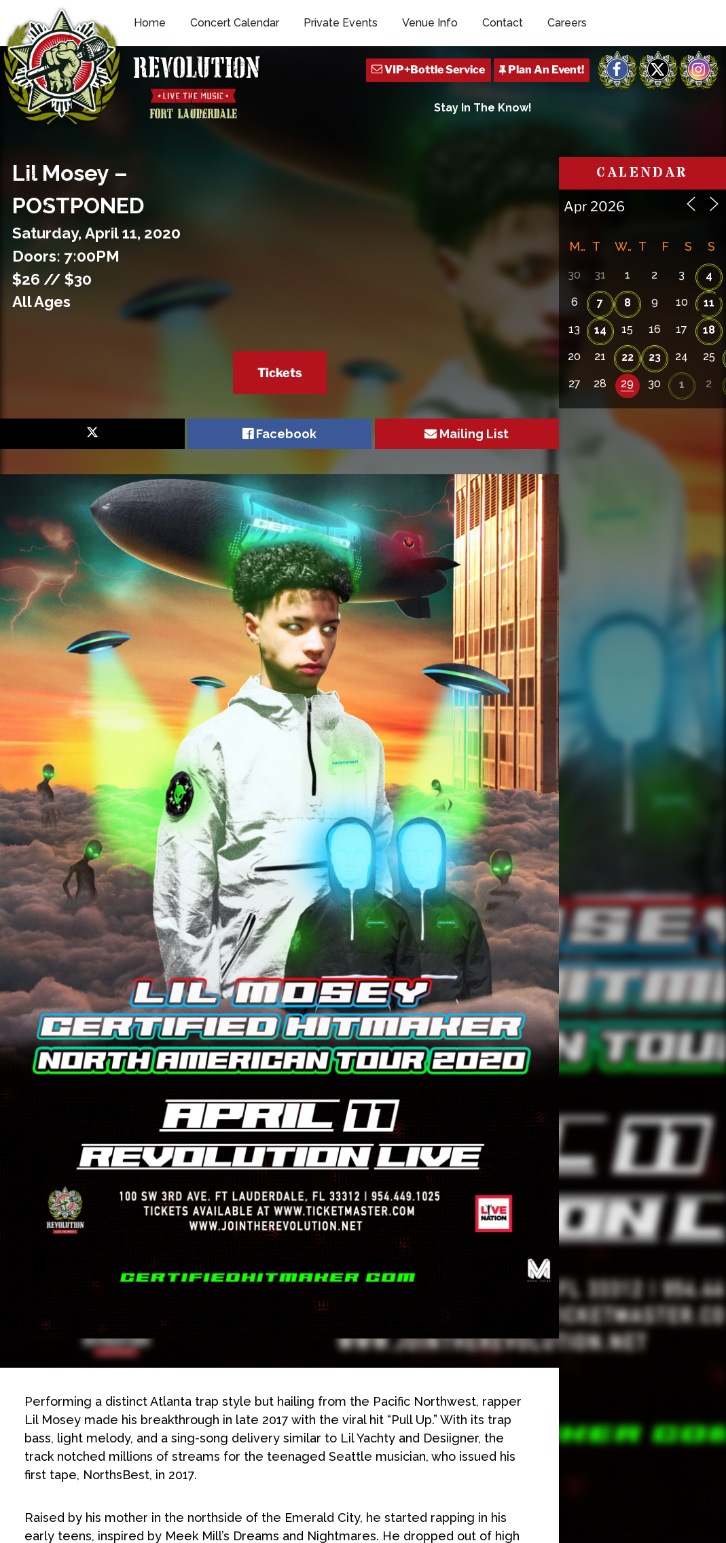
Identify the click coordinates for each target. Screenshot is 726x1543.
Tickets (279, 373)
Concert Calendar (234, 22)
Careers (567, 22)
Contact (502, 22)
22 (627, 357)
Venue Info (430, 22)
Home (150, 22)
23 (655, 357)
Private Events (341, 22)
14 (600, 329)
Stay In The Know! (483, 107)
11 (709, 302)
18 (709, 329)
